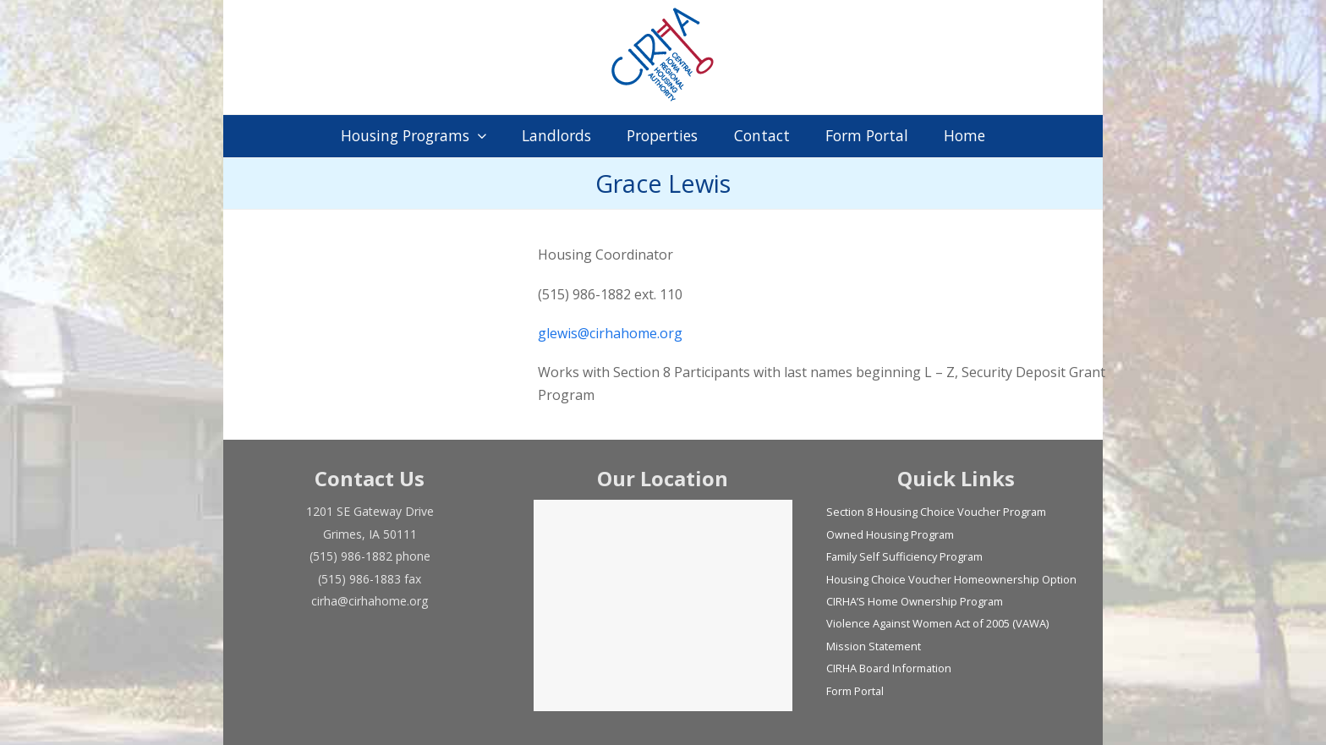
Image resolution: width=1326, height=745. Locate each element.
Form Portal (855, 690)
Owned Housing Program (890, 534)
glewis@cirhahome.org (610, 333)
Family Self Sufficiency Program (904, 556)
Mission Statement (873, 646)
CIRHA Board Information (888, 668)
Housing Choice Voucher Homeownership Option (951, 579)
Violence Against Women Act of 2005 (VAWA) (937, 623)
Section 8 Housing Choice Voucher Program (936, 511)
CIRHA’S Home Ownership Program (914, 601)
